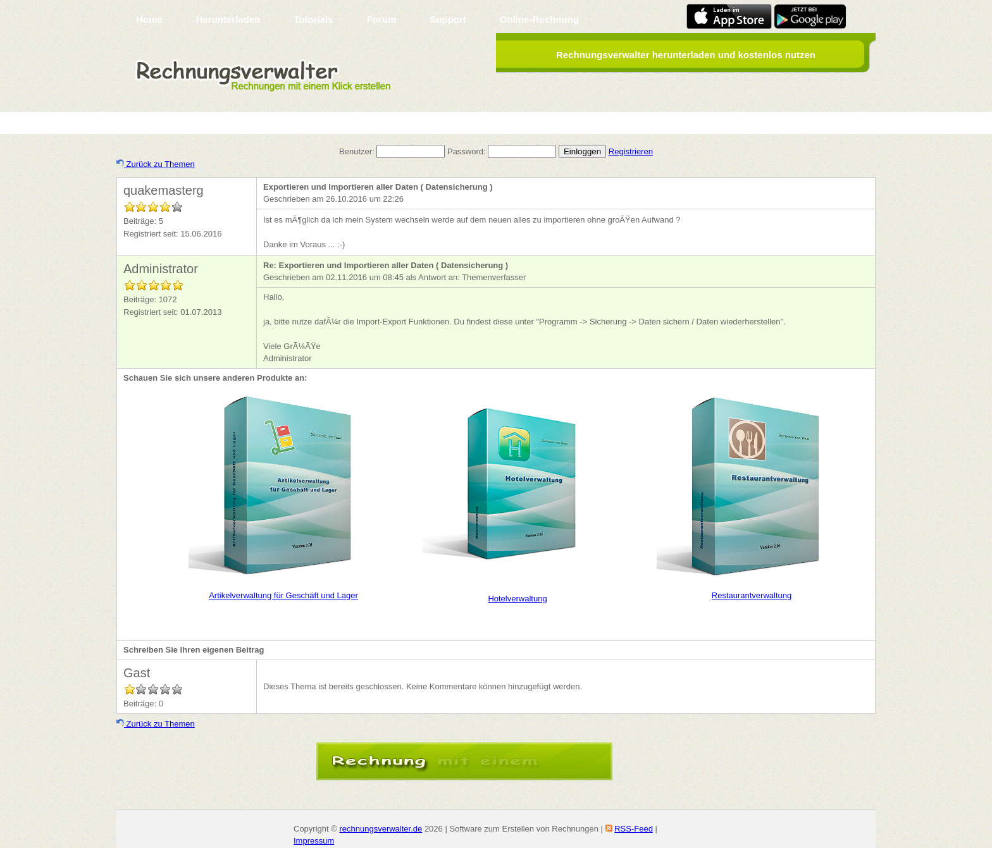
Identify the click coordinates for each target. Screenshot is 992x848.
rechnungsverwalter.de (380, 828)
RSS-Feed (633, 828)
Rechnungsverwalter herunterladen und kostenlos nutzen (685, 54)
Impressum (314, 840)
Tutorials (313, 19)
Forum (382, 19)
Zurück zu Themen (155, 164)
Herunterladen (228, 19)
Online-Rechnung (539, 19)
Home (149, 19)
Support (448, 19)
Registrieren (631, 151)
